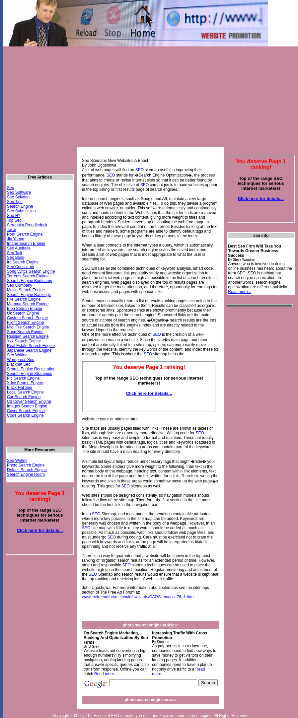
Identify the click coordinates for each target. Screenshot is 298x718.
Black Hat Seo (19, 387)
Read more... (105, 674)
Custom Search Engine (27, 318)
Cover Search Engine (26, 410)
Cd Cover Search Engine (29, 401)
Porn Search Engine (24, 234)
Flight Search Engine (25, 322)
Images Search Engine (27, 406)
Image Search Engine (26, 243)
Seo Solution (18, 197)
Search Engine (20, 206)
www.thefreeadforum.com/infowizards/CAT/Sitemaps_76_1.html (138, 597)
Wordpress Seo (20, 359)
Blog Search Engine (24, 308)
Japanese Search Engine (29, 350)
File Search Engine (23, 299)
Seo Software (19, 192)
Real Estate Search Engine (31, 345)
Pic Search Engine (23, 378)
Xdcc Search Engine (25, 383)
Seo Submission (21, 211)
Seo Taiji (14, 253)
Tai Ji (11, 229)
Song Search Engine (25, 331)
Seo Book (15, 257)
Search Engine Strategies (29, 373)
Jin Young (15, 239)
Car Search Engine (23, 397)
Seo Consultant (20, 266)
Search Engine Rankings (29, 294)
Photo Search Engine (25, 465)
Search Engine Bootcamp (29, 280)
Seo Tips (15, 201)
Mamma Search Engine (27, 304)
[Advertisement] (81, 99)
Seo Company (19, 285)
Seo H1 (13, 215)
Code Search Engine (25, 415)
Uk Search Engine (23, 313)
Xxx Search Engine (24, 341)
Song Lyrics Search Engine (31, 271)
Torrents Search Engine (27, 276)
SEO (139, 170)
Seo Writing (17, 355)
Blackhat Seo (19, 364)
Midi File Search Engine (28, 327)
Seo (10, 187)
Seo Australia (19, 248)
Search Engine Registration (31, 369)
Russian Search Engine (27, 336)
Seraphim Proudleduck (27, 225)
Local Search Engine (25, 392)
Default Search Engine (27, 469)
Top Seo (14, 220)
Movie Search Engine (26, 290)
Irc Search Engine (22, 262)
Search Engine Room (26, 474)
